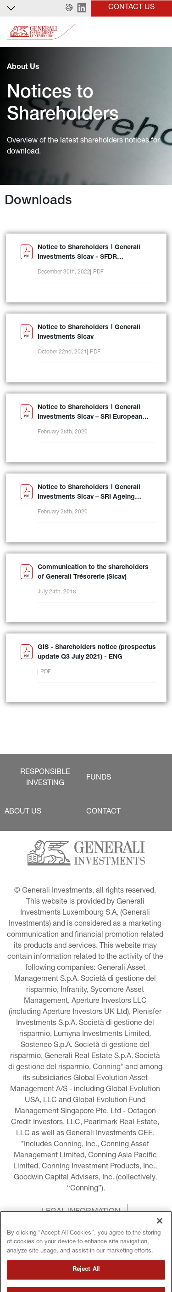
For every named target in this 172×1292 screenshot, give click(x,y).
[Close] (160, 1234)
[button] (69, 8)
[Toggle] (159, 32)
